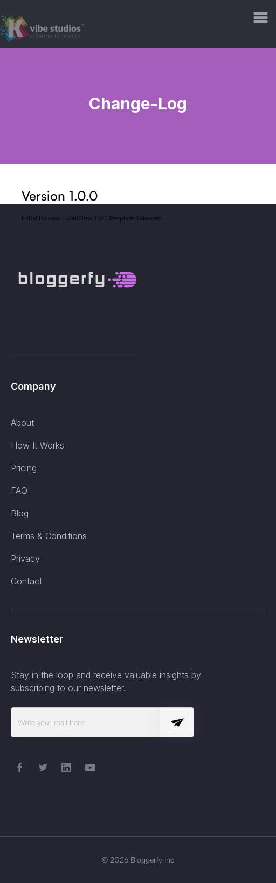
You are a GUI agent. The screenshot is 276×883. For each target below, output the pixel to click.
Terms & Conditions (49, 535)
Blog (20, 513)
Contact (26, 581)
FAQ (19, 490)
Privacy (25, 558)
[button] (261, 18)
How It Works (37, 445)
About (22, 422)
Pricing (24, 468)
